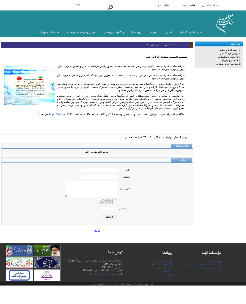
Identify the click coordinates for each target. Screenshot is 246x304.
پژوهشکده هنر (214, 261)
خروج (97, 230)
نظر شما (182, 160)
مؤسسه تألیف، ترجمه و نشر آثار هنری (203, 264)
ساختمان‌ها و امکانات (227, 63)
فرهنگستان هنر (111, 284)
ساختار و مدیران (229, 60)
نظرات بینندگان (182, 146)
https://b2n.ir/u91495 (61, 114)
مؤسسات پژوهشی (164, 267)
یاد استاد (168, 271)
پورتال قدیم (166, 274)
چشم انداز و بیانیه (229, 49)
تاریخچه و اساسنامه (228, 56)
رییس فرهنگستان (229, 53)
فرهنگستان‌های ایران (162, 261)
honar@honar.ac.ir (102, 274)
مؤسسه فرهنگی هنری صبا (208, 267)
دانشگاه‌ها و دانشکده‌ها (161, 264)
